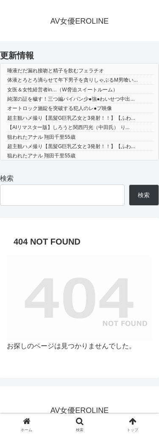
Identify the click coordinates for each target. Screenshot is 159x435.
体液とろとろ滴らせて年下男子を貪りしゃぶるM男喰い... (72, 80)
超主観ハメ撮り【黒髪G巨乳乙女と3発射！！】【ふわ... (71, 118)
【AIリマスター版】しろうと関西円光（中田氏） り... (68, 127)
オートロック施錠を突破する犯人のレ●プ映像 (59, 108)
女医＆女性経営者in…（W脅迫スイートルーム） (62, 90)
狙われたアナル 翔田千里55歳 (41, 137)
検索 (7, 178)
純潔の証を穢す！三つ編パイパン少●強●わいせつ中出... (71, 99)
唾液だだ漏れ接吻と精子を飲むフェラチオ (55, 71)
